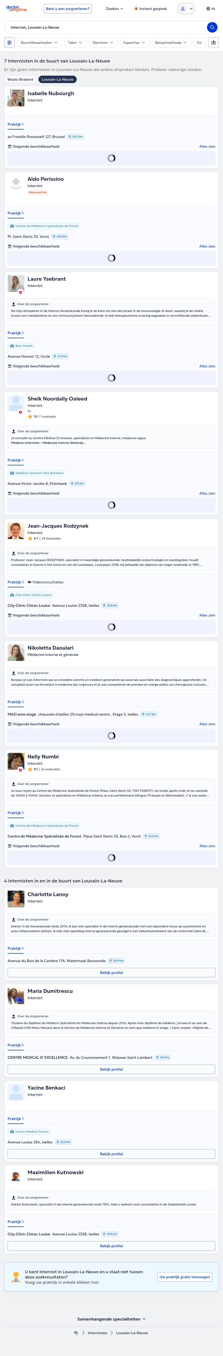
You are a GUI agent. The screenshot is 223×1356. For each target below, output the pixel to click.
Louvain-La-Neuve (57, 79)
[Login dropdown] (186, 8)
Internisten (97, 1333)
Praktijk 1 (16, 124)
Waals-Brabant (20, 79)
